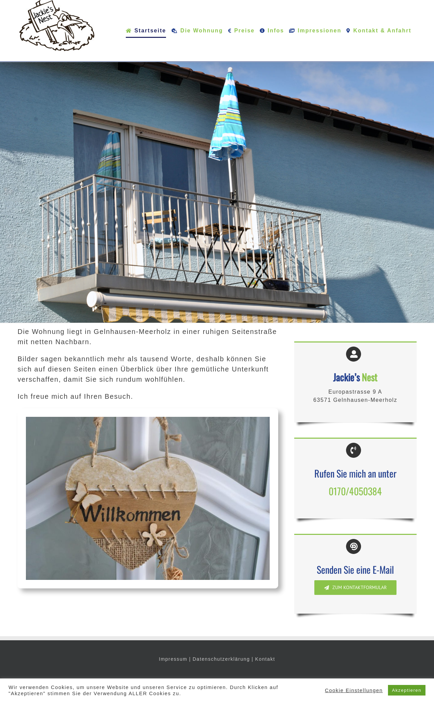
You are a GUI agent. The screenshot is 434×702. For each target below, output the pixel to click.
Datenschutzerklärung (221, 659)
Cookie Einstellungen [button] (354, 690)
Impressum (173, 659)
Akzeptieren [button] (406, 690)
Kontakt (265, 659)
